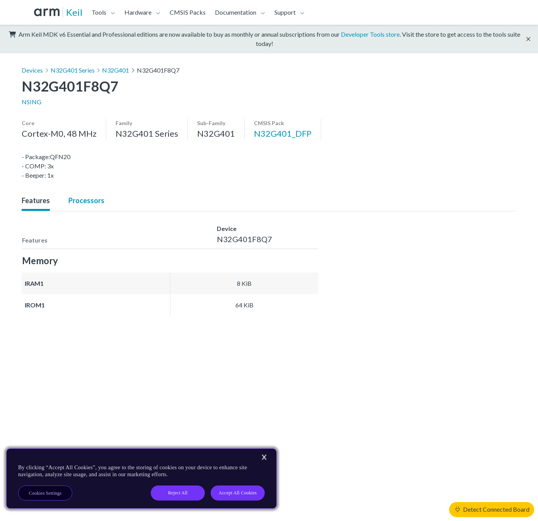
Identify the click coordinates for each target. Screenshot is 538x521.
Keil (74, 12)
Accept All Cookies (238, 493)
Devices (32, 70)
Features (36, 200)
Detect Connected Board (492, 509)
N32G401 (115, 70)
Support (285, 12)
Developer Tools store (370, 34)
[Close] (263, 457)
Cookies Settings (45, 493)
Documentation (235, 12)
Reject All (178, 493)
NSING (31, 101)
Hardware (138, 12)
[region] (141, 478)
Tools (99, 12)
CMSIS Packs (188, 12)
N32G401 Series (73, 70)
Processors (86, 200)
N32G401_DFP (283, 133)
